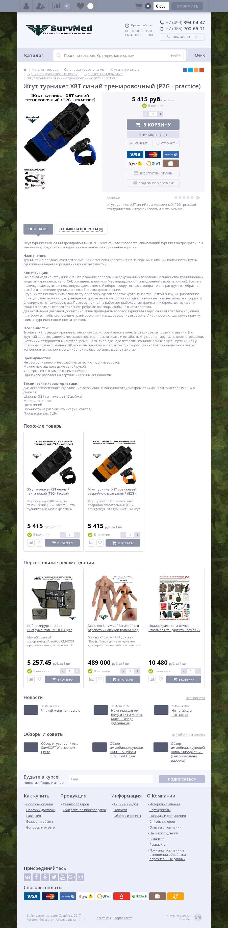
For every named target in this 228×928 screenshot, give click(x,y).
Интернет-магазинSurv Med (184, 917)
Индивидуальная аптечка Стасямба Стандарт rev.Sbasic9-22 (174, 628)
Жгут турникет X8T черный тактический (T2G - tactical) (48, 491)
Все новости (195, 698)
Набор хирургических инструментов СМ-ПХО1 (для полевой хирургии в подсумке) (51, 630)
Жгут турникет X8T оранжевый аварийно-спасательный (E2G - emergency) (112, 493)
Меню (200, 55)
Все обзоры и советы (188, 735)
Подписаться (182, 779)
